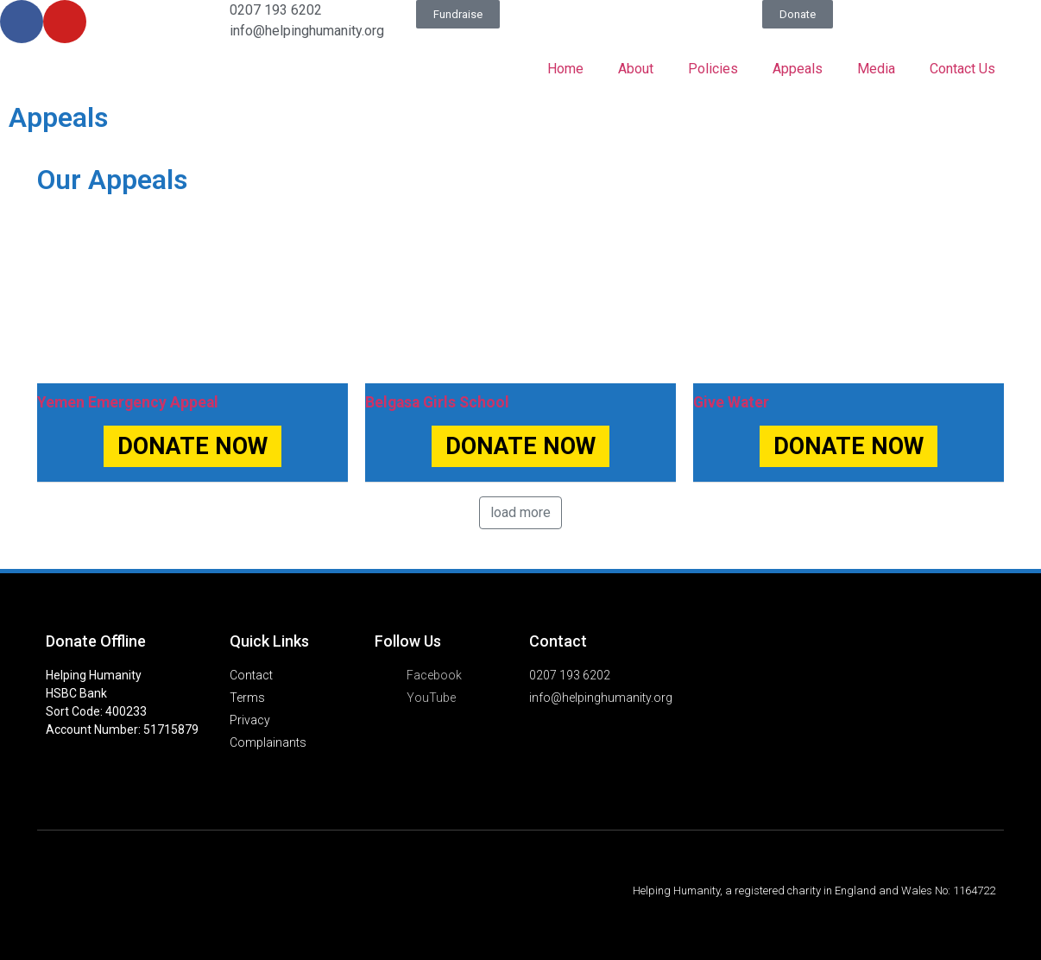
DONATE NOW (192, 446)
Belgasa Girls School (437, 402)
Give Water (731, 402)
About (635, 68)
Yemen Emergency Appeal (127, 402)
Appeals (798, 68)
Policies (713, 68)
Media (876, 68)
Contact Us (962, 68)
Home (565, 68)
